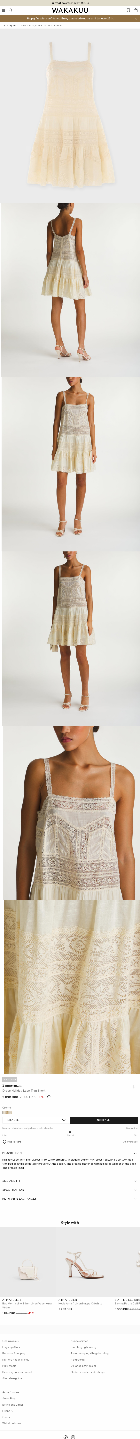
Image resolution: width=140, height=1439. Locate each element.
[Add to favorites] (134, 1087)
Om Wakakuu (10, 1341)
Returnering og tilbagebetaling (90, 1353)
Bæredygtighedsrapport (17, 1372)
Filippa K (7, 1411)
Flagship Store (11, 1347)
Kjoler (13, 25)
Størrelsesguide (12, 1378)
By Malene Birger (12, 1405)
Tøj (3, 25)
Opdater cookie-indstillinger (88, 1372)
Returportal (78, 1360)
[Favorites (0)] (128, 10)
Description (69, 1153)
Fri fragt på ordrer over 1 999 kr (70, 3)
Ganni (6, 1417)
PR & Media (9, 1366)
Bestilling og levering (83, 1347)
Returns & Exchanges (69, 1199)
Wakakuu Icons (11, 1423)
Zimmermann (12, 1085)
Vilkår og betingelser (83, 1366)
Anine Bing (9, 1398)
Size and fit (69, 1181)
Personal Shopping (14, 1353)
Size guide (132, 1128)
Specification (69, 1190)
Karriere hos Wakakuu (15, 1360)
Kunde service (79, 1341)
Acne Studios (10, 1392)
